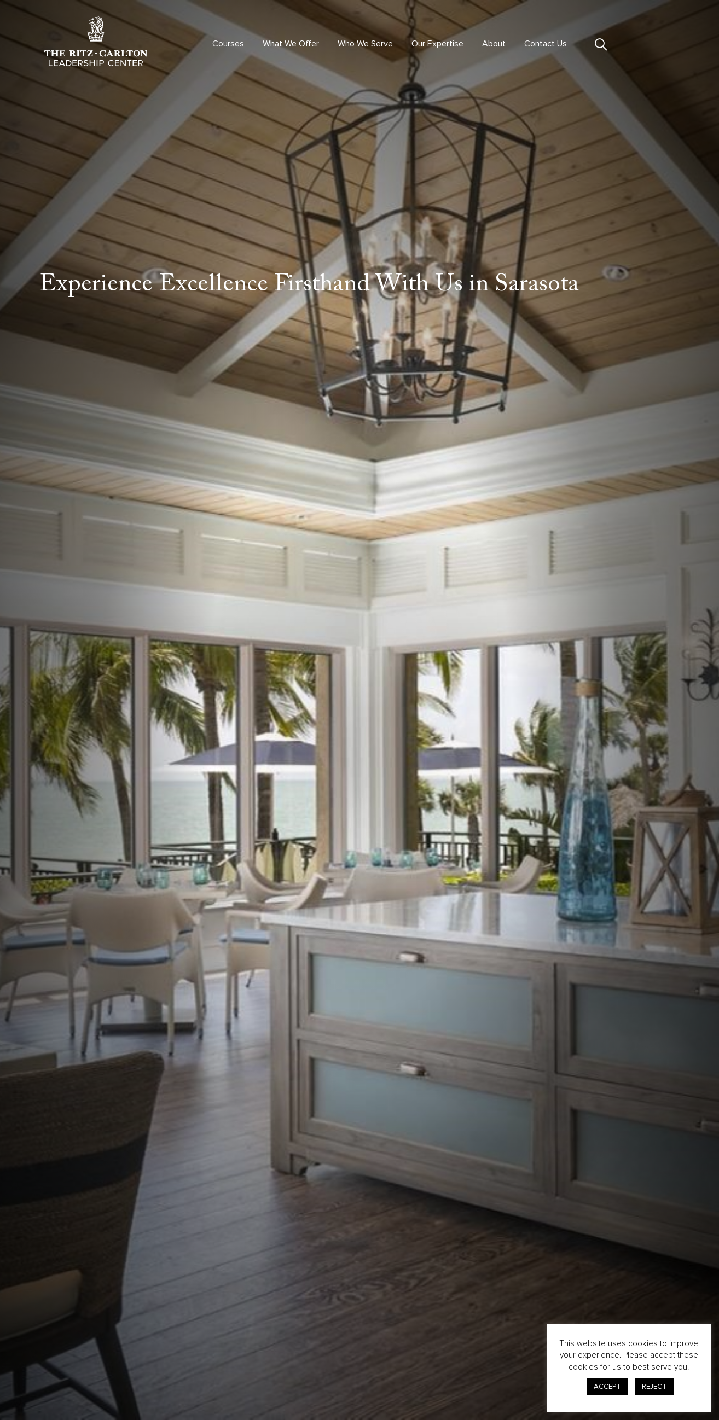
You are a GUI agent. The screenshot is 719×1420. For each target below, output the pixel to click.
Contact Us (545, 43)
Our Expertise (437, 43)
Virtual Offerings (237, 1343)
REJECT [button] (654, 1386)
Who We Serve (365, 43)
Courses (228, 43)
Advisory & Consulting (375, 1343)
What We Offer (291, 43)
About (494, 43)
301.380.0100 (67, 1373)
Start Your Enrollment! (523, 1181)
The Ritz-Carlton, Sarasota (430, 505)
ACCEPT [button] (607, 1386)
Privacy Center (502, 1348)
